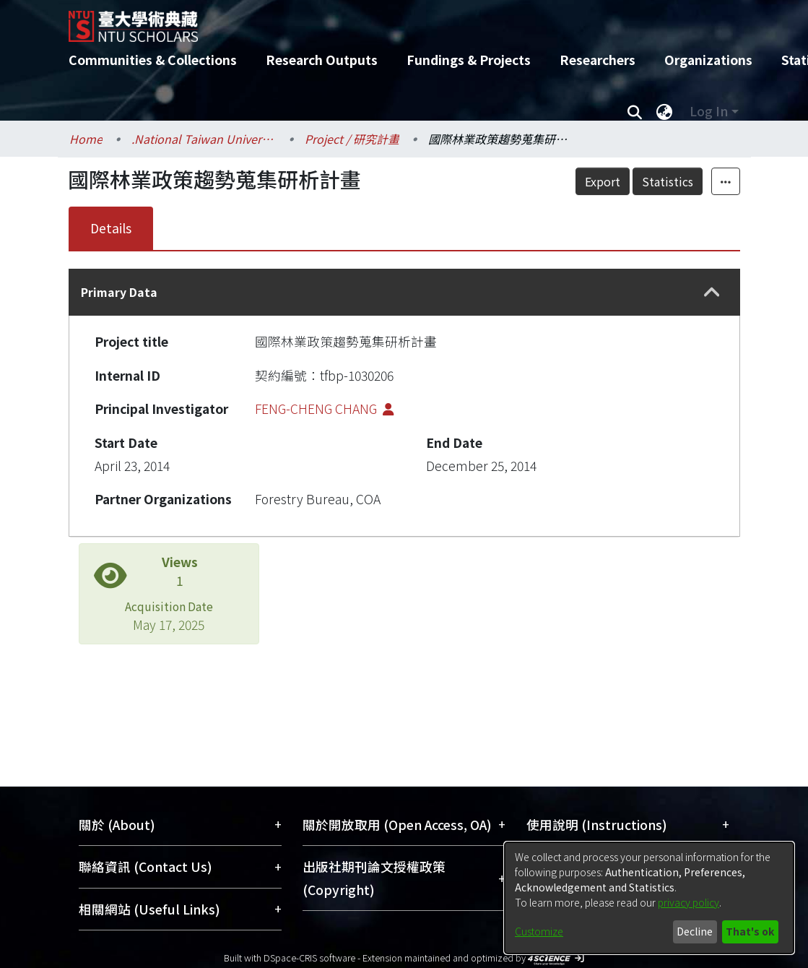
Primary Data (119, 292)
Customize (539, 931)
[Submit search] (635, 111)
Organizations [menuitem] (708, 60)
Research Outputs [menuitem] (322, 60)
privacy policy (688, 902)
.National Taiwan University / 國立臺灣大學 (203, 138)
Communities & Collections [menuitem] (153, 60)
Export (634, 181)
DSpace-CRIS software (309, 957)
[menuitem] (665, 111)
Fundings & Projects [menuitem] (469, 60)
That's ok (750, 931)
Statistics (699, 181)
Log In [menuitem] (709, 111)
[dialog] (649, 898)
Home (86, 138)
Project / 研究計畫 (352, 138)
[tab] (404, 292)
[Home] (392, 21)
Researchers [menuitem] (597, 60)
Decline (695, 931)
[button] (712, 292)
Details (110, 228)
